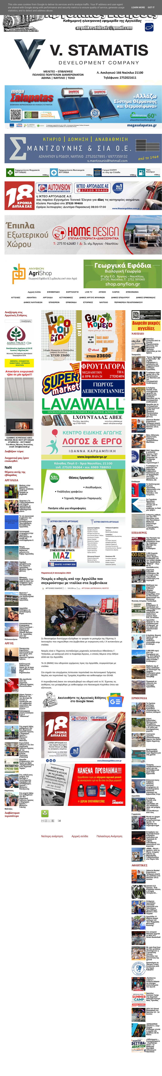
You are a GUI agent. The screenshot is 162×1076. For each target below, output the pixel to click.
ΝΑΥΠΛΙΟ (103, 302)
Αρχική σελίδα (80, 836)
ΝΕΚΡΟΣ (105, 588)
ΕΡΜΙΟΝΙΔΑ (71, 302)
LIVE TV (88, 292)
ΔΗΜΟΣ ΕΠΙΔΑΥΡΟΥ (120, 297)
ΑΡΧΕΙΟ (102, 292)
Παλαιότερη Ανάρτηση (109, 836)
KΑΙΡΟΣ (115, 292)
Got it (151, 7)
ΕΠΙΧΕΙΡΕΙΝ (54, 302)
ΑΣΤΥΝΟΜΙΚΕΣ (66, 297)
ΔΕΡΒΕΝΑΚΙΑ (96, 588)
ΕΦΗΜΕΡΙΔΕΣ (53, 292)
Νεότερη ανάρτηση (52, 836)
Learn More (138, 7)
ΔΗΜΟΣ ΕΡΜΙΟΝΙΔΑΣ (146, 297)
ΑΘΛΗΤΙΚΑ (31, 297)
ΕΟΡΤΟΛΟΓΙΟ (72, 292)
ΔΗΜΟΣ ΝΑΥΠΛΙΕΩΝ (33, 302)
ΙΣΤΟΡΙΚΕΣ (88, 302)
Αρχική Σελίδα (34, 292)
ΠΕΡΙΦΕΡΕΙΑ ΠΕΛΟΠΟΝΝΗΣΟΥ (128, 302)
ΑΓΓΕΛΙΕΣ (15, 297)
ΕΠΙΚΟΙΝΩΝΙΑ (132, 292)
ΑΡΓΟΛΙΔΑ (48, 297)
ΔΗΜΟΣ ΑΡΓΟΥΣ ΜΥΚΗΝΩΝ (92, 297)
